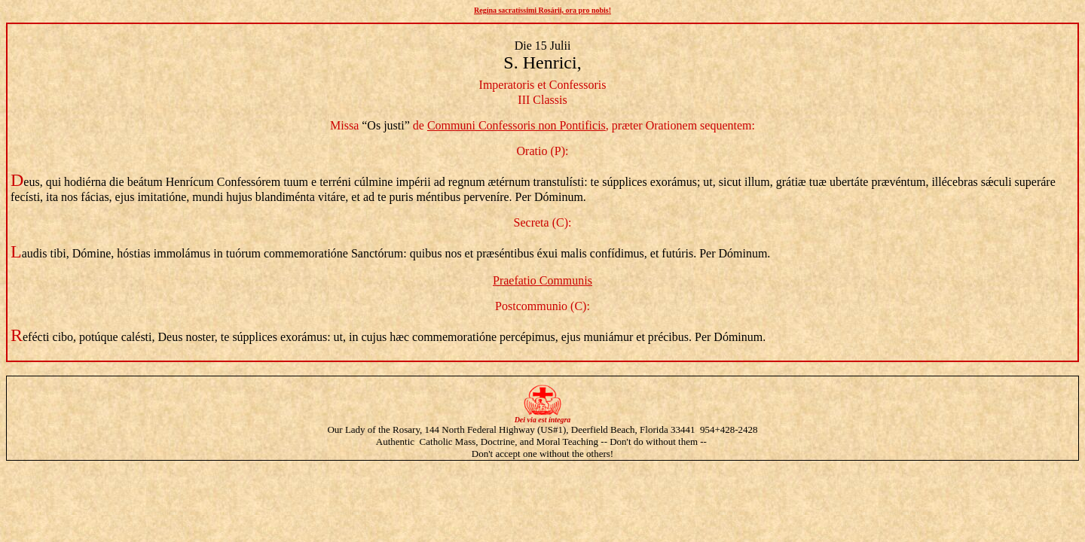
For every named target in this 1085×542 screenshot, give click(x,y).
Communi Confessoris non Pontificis (516, 125)
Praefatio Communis (542, 280)
